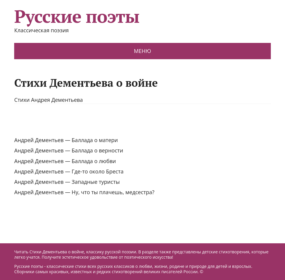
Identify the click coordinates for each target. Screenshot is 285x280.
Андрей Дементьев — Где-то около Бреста (68, 171)
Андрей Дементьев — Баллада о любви (65, 161)
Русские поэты (76, 16)
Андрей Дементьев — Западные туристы (67, 181)
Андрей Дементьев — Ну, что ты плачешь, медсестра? (84, 192)
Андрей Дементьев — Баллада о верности (68, 150)
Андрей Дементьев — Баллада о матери (66, 140)
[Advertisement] (142, 120)
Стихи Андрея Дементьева (48, 99)
